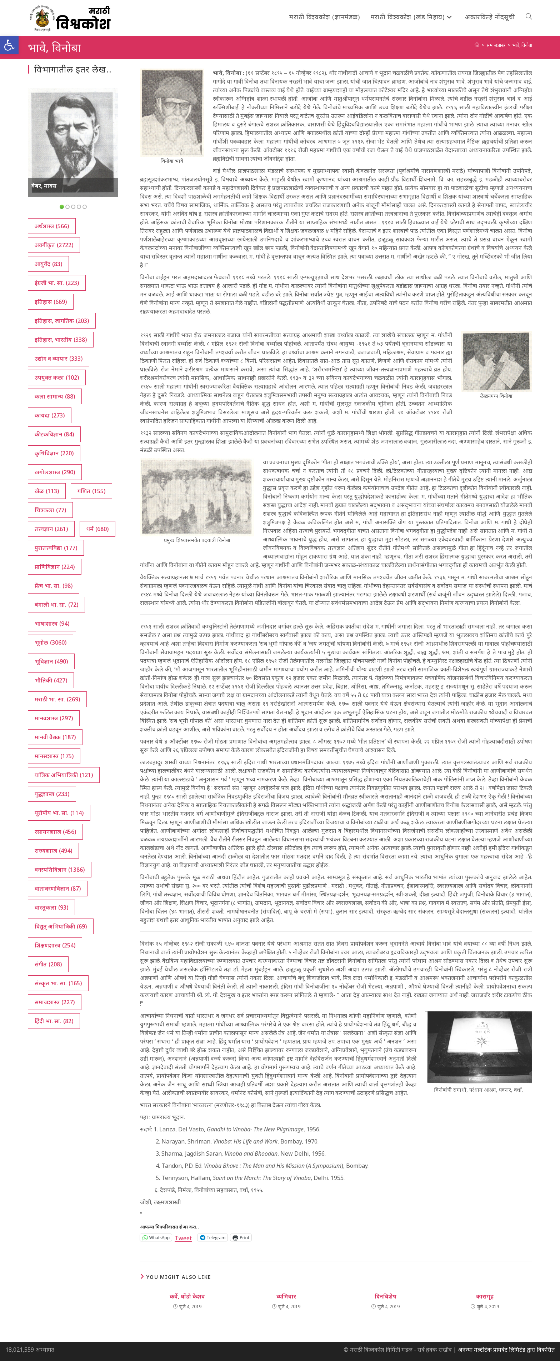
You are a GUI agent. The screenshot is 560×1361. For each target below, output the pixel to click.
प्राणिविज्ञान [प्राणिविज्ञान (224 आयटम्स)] (55, 566)
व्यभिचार (286, 1296)
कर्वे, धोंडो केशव (187, 1296)
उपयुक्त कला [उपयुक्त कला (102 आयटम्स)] (57, 377)
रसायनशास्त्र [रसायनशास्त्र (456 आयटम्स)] (55, 831)
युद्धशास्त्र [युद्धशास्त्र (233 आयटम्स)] (52, 794)
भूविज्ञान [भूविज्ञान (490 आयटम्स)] (51, 661)
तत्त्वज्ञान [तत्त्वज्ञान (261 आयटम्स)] (51, 529)
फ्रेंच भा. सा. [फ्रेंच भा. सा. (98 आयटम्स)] (53, 585)
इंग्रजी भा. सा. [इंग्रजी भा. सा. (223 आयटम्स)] (57, 283)
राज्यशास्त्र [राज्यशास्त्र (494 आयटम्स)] (53, 850)
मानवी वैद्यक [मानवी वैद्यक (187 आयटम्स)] (55, 737)
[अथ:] (477, 45)
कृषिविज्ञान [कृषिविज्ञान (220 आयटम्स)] (54, 453)
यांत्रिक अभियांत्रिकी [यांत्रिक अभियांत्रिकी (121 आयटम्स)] (64, 775)
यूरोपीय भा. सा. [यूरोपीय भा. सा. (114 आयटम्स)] (59, 813)
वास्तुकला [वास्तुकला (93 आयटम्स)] (51, 907)
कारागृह (485, 1296)
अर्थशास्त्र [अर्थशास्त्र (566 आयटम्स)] (52, 226)
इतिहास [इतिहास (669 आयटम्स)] (51, 301)
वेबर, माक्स (43, 186)
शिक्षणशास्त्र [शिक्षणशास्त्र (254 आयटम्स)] (55, 945)
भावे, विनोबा (522, 45)
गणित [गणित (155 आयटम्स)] (91, 491)
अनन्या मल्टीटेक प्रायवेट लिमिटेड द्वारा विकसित (506, 1350)
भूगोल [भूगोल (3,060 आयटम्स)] (50, 642)
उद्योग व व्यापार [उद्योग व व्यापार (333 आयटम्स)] (58, 358)
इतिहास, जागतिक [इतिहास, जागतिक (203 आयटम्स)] (62, 320)
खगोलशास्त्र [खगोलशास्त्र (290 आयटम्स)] (55, 472)
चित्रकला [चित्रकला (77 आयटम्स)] (50, 510)
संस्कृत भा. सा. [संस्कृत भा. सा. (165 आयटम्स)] (58, 983)
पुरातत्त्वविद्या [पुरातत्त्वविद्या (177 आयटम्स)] (56, 548)
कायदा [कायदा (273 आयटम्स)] (50, 415)
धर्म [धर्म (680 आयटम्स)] (97, 529)
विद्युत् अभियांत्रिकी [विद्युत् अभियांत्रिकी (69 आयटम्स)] (61, 926)
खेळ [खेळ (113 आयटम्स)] (47, 491)
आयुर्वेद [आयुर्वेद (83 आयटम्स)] (48, 264)
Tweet (183, 1237)
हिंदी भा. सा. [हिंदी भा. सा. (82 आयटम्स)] (54, 1021)
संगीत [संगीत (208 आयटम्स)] (48, 964)
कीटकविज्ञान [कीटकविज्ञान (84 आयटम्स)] (54, 434)
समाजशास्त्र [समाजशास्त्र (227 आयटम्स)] (55, 1002)
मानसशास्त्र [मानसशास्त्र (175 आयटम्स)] (54, 756)
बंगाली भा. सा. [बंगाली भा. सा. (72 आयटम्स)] (56, 604)
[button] (9, 45)
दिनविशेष (385, 1296)
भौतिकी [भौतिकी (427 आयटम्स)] (51, 680)
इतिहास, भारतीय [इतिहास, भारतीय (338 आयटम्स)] (61, 339)
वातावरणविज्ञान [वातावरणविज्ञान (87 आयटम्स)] (58, 888)
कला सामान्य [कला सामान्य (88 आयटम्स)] (55, 396)
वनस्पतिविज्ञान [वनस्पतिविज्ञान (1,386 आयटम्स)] (60, 869)
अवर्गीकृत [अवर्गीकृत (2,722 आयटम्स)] (54, 245)
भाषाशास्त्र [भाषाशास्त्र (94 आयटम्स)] (52, 623)
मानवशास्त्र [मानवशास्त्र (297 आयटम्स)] (54, 718)
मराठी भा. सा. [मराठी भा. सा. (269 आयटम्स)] (57, 699)
